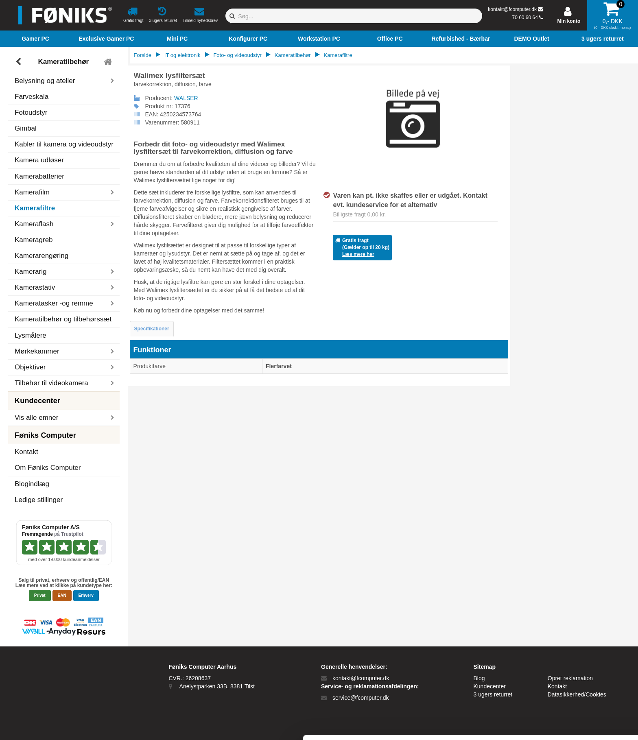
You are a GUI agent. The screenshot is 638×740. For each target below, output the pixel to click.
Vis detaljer (422, 723)
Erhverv (86, 595)
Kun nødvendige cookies (570, 686)
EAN (62, 595)
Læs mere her (358, 254)
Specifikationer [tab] (151, 329)
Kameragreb (34, 240)
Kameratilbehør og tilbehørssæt (63, 319)
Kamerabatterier (39, 176)
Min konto (569, 21)
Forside (142, 55)
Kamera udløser (39, 160)
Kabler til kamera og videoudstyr (64, 144)
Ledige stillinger (39, 500)
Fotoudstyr (31, 112)
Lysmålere (30, 335)
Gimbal (26, 128)
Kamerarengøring (41, 256)
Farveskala (31, 96)
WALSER (186, 98)
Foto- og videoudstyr (237, 55)
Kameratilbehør (63, 61)
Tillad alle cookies (570, 660)
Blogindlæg (32, 484)
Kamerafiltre (35, 208)
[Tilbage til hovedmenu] (109, 61)
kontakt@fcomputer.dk (512, 9)
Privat (40, 595)
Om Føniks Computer (48, 468)
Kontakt (26, 452)
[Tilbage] (19, 62)
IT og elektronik (182, 55)
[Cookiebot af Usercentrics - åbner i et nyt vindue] (52, 724)
